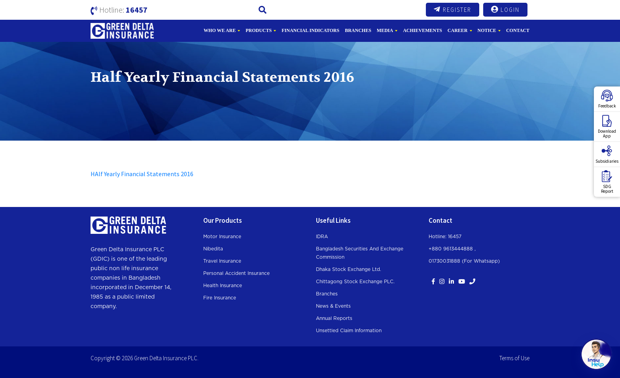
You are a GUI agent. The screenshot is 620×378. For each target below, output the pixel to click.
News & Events (333, 306)
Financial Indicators (310, 30)
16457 (136, 10)
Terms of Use (514, 358)
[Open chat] (596, 354)
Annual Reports (334, 318)
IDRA (322, 236)
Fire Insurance (219, 297)
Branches (358, 30)
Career (458, 30)
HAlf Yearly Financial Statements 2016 (142, 174)
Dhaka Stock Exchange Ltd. (348, 269)
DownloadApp (607, 127)
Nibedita (213, 248)
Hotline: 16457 (445, 236)
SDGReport (607, 182)
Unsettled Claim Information (349, 330)
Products (259, 30)
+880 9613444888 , (452, 248)
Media (385, 30)
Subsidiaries (606, 154)
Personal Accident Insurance (236, 273)
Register (452, 9)
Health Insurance (222, 285)
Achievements (422, 30)
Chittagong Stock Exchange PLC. (355, 281)
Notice (487, 30)
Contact (517, 30)
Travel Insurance (222, 261)
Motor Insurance (222, 236)
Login (505, 9)
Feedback (607, 99)
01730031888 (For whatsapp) (464, 261)
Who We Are (220, 30)
